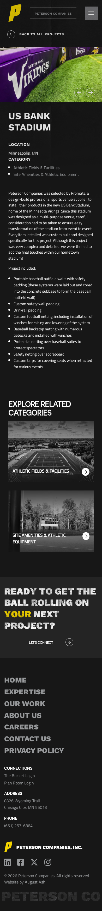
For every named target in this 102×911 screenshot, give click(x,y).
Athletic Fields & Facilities (36, 168)
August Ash (35, 882)
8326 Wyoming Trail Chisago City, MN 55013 (25, 804)
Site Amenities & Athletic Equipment (46, 174)
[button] (78, 92)
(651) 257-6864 (18, 826)
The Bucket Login (19, 775)
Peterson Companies (53, 13)
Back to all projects (35, 34)
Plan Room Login (19, 783)
